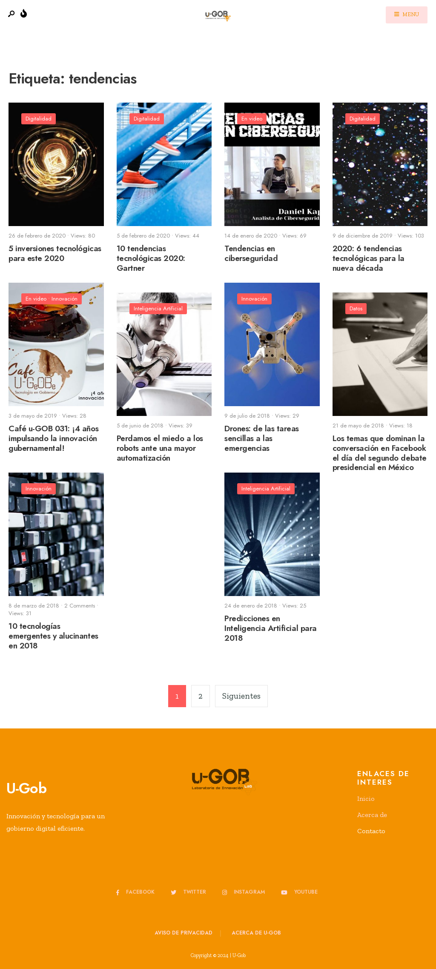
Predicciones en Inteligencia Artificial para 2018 (270, 628)
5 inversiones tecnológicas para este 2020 (55, 253)
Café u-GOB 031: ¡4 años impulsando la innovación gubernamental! (53, 438)
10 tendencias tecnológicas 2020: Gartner (151, 258)
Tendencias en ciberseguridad (251, 253)
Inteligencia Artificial (158, 308)
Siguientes (241, 696)
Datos (356, 308)
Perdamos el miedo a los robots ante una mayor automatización (160, 448)
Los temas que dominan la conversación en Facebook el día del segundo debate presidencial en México (380, 453)
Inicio (366, 798)
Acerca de (372, 815)
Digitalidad (39, 119)
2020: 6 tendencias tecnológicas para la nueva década (369, 258)
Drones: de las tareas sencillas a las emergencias (261, 438)
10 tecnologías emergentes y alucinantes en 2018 (53, 635)
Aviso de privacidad (183, 933)
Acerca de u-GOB (256, 933)
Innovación (64, 299)
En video (251, 119)
